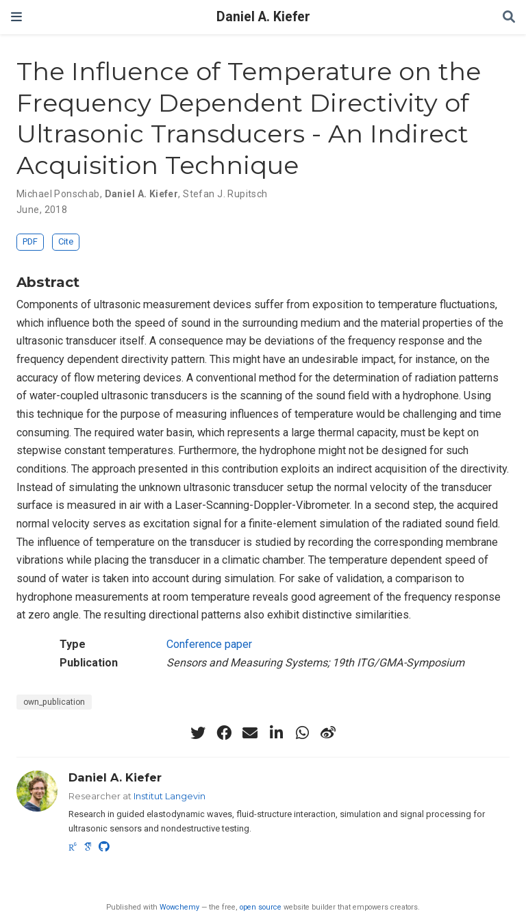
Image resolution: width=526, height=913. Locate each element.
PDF (30, 241)
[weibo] (328, 733)
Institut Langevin (169, 795)
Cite (65, 241)
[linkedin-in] (276, 733)
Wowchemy (179, 907)
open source (260, 907)
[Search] (509, 17)
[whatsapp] (302, 733)
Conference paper (209, 644)
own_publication (54, 702)
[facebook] (224, 733)
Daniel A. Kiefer (263, 17)
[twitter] (198, 733)
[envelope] (250, 733)
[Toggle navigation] (16, 17)
